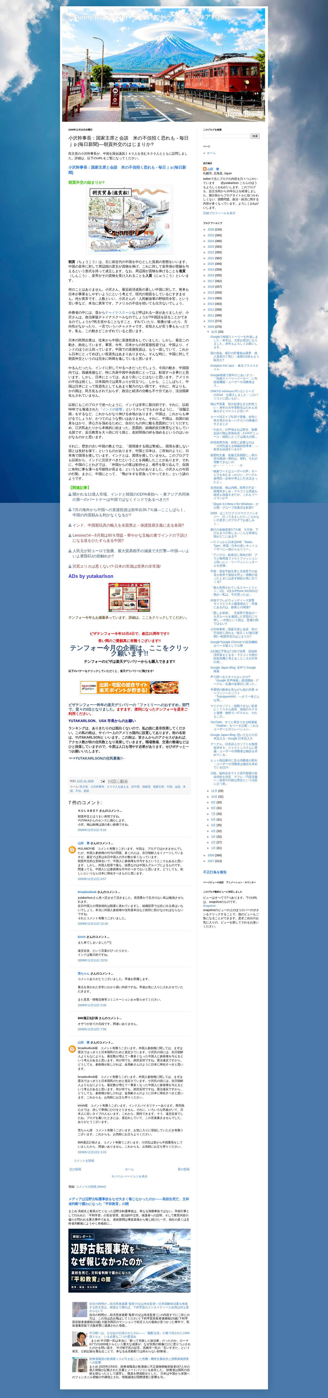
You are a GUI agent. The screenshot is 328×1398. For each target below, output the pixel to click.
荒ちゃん (84, 973)
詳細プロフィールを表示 (219, 213)
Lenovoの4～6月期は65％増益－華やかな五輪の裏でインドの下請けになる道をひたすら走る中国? (130, 538)
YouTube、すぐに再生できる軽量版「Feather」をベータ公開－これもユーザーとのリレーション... (234, 725)
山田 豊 (84, 843)
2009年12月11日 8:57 (92, 879)
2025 (211, 235)
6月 (214, 819)
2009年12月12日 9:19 (92, 1152)
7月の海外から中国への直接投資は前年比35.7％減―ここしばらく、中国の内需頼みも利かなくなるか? (130, 512)
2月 (214, 842)
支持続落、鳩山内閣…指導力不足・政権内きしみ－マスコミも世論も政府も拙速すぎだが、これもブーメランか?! (234, 493)
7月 (214, 814)
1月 (214, 848)
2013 (211, 303)
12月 (214, 331)
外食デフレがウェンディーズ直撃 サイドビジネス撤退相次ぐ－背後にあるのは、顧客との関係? (234, 604)
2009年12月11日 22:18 (93, 923)
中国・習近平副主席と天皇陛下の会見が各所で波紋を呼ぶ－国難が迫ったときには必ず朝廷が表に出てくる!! (234, 576)
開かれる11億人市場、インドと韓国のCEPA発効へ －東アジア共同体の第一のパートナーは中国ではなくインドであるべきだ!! (131, 497)
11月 (214, 790)
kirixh (82, 936)
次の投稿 (75, 1169)
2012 (211, 309)
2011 (211, 315)
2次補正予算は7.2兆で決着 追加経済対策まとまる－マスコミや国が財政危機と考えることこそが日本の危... (234, 656)
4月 (214, 831)
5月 (214, 825)
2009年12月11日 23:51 (93, 960)
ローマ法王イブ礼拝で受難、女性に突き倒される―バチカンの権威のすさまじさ (234, 420)
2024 (211, 241)
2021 (211, 258)
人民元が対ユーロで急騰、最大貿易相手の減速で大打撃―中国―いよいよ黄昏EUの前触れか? (131, 553)
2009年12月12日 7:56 (92, 1029)
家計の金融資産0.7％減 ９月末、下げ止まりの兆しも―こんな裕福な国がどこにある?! (234, 533)
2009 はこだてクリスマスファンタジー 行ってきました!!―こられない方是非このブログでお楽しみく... (234, 518)
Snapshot (209, 905)
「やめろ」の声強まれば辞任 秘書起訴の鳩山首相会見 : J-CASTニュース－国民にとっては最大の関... (234, 433)
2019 (211, 269)
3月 (214, 836)
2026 (211, 229)
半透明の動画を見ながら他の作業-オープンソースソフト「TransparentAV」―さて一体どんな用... (234, 695)
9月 (214, 802)
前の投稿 (184, 1169)
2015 (211, 292)
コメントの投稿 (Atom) (91, 1186)
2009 (211, 326)
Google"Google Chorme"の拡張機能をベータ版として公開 (233, 643)
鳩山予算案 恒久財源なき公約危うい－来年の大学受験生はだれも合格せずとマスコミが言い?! (234, 407)
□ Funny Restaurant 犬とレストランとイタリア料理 (146, 17)
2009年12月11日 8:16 (92, 830)
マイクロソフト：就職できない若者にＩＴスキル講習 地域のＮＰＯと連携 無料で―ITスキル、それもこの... (234, 711)
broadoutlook (87, 892)
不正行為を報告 (215, 872)
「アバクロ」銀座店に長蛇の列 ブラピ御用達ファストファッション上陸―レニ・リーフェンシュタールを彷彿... (234, 560)
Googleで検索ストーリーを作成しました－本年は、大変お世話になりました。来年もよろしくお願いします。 (234, 342)
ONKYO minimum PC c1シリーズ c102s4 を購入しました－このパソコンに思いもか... (234, 395)
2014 (211, 298)
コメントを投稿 (84, 1160)
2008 (211, 855)
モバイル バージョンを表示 (129, 1176)
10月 (214, 796)
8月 (214, 808)
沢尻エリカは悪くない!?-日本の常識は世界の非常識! (117, 566)
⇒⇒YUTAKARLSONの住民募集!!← (97, 758)
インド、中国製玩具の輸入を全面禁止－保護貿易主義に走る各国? (128, 525)
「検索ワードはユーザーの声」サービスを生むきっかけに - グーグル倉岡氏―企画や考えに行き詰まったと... (234, 476)
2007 (211, 861)
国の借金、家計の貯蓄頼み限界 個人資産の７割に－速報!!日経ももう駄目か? (234, 356)
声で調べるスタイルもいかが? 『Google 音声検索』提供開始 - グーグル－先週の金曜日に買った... (234, 680)
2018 (211, 275)
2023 (211, 246)
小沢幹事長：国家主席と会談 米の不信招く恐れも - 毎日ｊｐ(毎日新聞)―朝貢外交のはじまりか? (234, 633)
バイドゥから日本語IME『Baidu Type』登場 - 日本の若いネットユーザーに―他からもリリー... (234, 545)
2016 (211, 286)
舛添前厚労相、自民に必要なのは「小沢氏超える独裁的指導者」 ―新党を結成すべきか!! (234, 446)
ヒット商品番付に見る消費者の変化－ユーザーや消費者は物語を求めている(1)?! (234, 764)
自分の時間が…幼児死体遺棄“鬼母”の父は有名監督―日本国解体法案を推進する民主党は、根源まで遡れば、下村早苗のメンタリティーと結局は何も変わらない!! (139, 1307)
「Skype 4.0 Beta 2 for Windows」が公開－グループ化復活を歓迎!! (234, 505)
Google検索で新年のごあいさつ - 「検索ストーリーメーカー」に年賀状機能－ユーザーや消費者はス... (234, 380)
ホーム (129, 1169)
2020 (211, 263)
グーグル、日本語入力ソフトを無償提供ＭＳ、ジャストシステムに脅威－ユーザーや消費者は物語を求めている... (234, 749)
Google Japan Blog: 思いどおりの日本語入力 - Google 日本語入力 (234, 736)
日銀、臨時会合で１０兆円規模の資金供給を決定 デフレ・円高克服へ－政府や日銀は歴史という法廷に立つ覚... (234, 778)
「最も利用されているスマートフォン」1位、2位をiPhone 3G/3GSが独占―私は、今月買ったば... (234, 591)
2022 (211, 252)
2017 (211, 281)
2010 (211, 321)
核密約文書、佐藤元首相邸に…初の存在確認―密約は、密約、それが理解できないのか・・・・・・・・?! (234, 460)
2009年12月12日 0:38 (92, 1005)
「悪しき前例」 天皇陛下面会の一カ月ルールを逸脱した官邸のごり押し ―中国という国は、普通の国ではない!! (234, 618)
